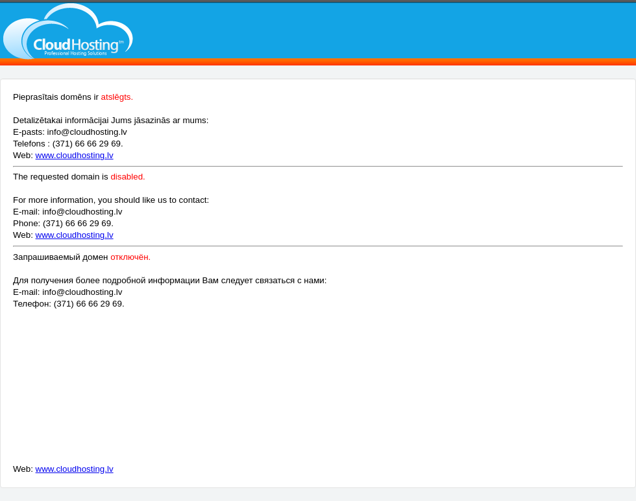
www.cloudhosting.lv (75, 155)
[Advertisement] (213, 391)
